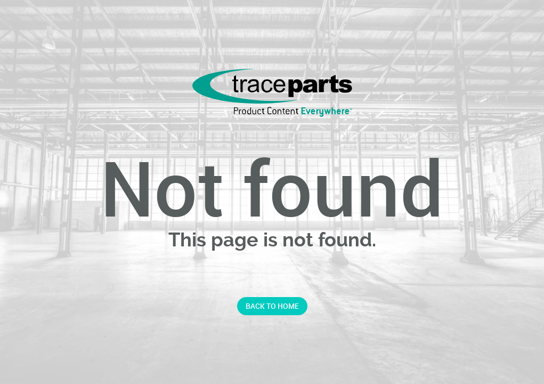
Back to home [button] (272, 306)
